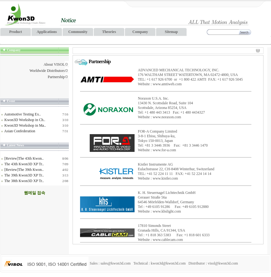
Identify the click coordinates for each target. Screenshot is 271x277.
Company (140, 32)
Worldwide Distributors (47, 70)
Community (77, 32)
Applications (47, 32)
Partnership (56, 77)
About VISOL (54, 64)
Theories (109, 32)
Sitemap (171, 32)
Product (15, 32)
